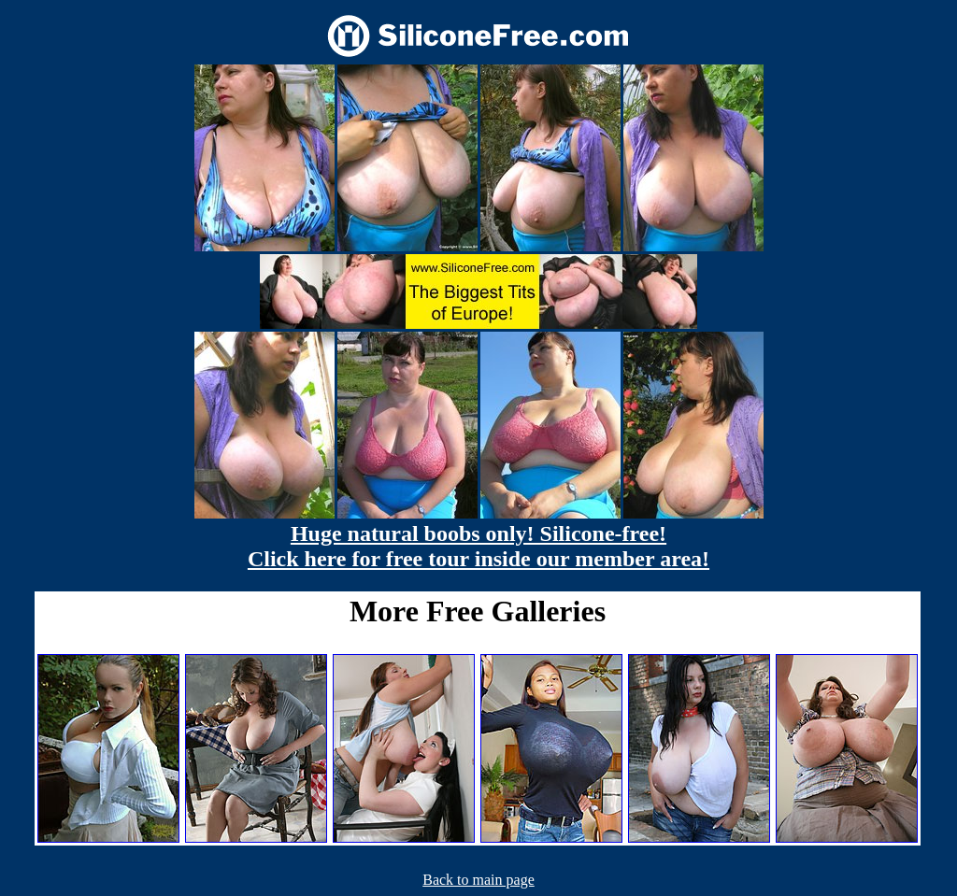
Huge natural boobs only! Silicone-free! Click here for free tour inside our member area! (478, 546)
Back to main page (478, 880)
